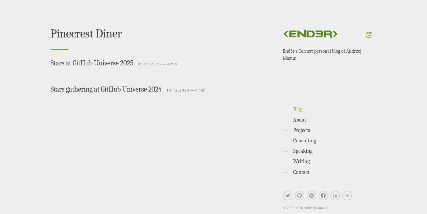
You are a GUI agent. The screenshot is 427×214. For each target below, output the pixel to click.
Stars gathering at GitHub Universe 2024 (106, 89)
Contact (301, 172)
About (299, 120)
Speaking (303, 151)
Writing (301, 161)
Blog (298, 109)
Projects (301, 130)
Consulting (304, 141)
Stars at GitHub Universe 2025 (92, 63)
